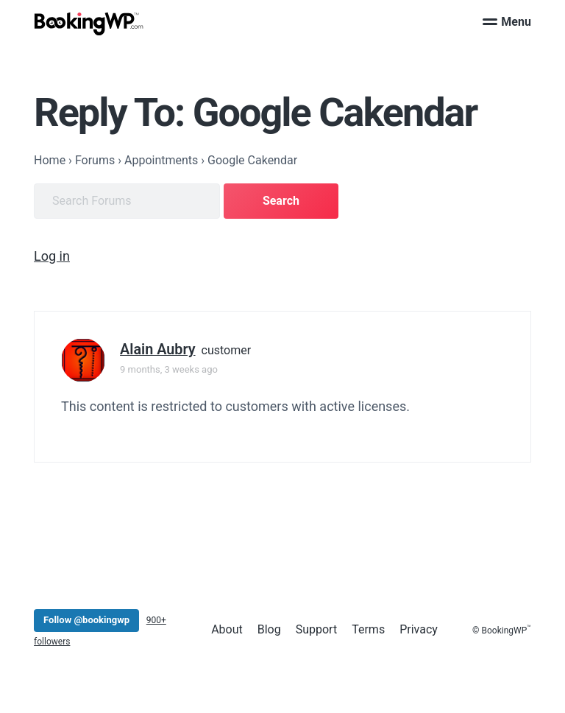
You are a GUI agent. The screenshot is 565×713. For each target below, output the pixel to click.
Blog (269, 629)
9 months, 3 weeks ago (169, 369)
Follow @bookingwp (86, 619)
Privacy (418, 629)
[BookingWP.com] (89, 24)
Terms (368, 629)
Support (316, 629)
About (227, 629)
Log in (52, 256)
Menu (507, 22)
